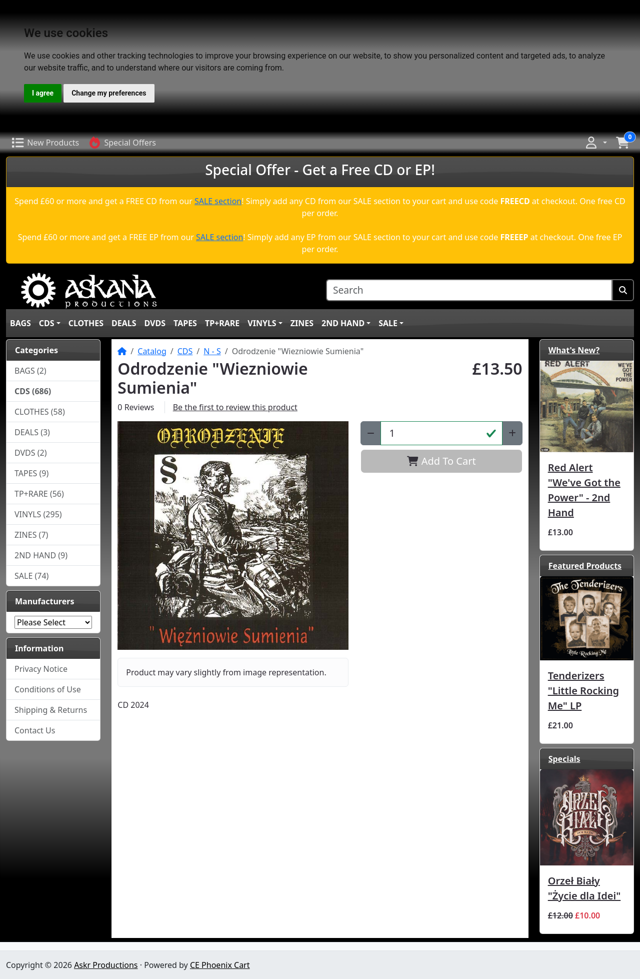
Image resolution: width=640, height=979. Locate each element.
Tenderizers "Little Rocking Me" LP (583, 690)
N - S (212, 351)
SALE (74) (31, 575)
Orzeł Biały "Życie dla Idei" (584, 888)
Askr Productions (106, 964)
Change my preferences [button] (109, 93)
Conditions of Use (47, 689)
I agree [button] (43, 93)
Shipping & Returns (50, 709)
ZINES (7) (31, 534)
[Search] (469, 290)
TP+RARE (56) (39, 493)
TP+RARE (222, 323)
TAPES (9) (31, 473)
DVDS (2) (30, 452)
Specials (564, 758)
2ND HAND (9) (41, 555)
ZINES (302, 323)
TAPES (185, 323)
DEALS (124, 323)
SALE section (218, 201)
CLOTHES (86, 323)
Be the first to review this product (235, 407)
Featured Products (585, 565)
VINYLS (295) (38, 514)
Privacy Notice (41, 668)
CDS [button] (46, 323)
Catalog (152, 351)
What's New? (574, 350)
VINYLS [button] (262, 323)
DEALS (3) (32, 432)
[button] (595, 143)
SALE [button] (388, 323)
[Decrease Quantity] (370, 433)
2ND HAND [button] (343, 323)
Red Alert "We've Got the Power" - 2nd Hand (584, 490)
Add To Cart (441, 461)
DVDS (155, 323)
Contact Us (34, 730)
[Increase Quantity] (512, 433)
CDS (185, 351)
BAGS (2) (30, 370)
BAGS (20, 323)
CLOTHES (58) (39, 411)
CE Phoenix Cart (220, 964)
